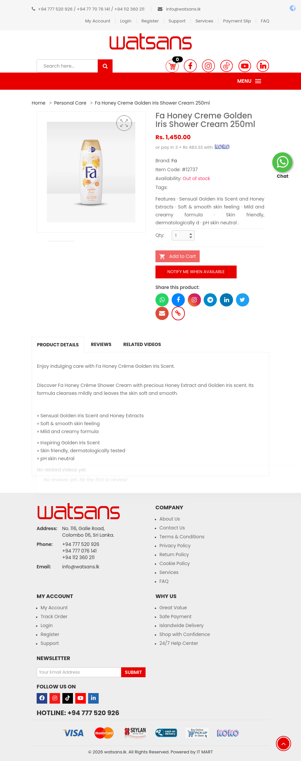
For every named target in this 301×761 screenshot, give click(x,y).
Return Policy (174, 554)
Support (177, 21)
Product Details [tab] (58, 344)
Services (204, 21)
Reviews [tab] (101, 344)
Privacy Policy (175, 545)
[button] (172, 66)
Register (149, 21)
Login (125, 21)
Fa (174, 160)
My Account (97, 21)
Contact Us (172, 527)
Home (39, 103)
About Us (169, 519)
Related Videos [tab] (142, 344)
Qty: (159, 235)
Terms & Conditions (181, 536)
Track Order (54, 616)
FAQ (265, 21)
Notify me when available (196, 272)
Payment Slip (237, 21)
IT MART (205, 752)
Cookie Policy (174, 563)
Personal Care (70, 103)
